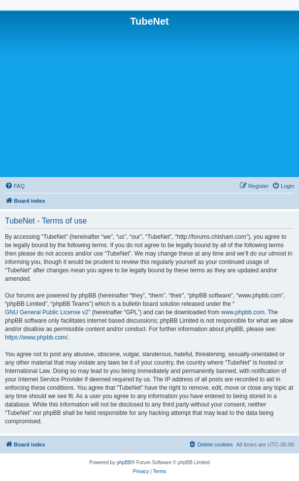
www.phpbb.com (243, 312)
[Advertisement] (149, 101)
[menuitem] (15, 186)
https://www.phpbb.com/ (36, 337)
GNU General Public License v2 (46, 312)
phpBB (124, 462)
